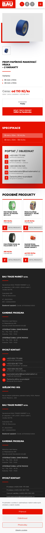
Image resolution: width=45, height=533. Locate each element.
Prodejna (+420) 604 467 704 (18, 490)
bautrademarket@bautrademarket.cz (20, 496)
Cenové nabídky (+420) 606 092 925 (20, 493)
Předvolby (22, 525)
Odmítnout (22, 518)
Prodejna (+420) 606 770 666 (18, 486)
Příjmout (22, 512)
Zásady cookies (21, 530)
